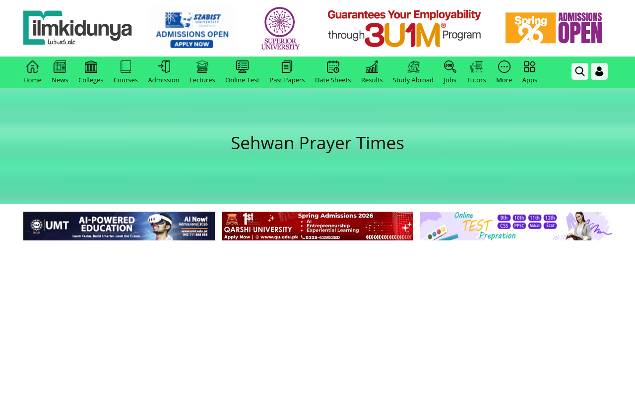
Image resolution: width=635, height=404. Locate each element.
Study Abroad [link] (413, 72)
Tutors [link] (476, 72)
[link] (192, 29)
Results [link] (372, 72)
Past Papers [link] (287, 72)
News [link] (60, 72)
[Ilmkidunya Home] (77, 28)
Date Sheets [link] (333, 72)
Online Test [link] (242, 72)
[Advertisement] (317, 317)
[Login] (599, 71)
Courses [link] (126, 72)
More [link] (504, 72)
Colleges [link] (90, 72)
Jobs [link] (450, 72)
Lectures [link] (202, 72)
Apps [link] (529, 72)
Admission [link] (164, 72)
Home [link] (32, 72)
